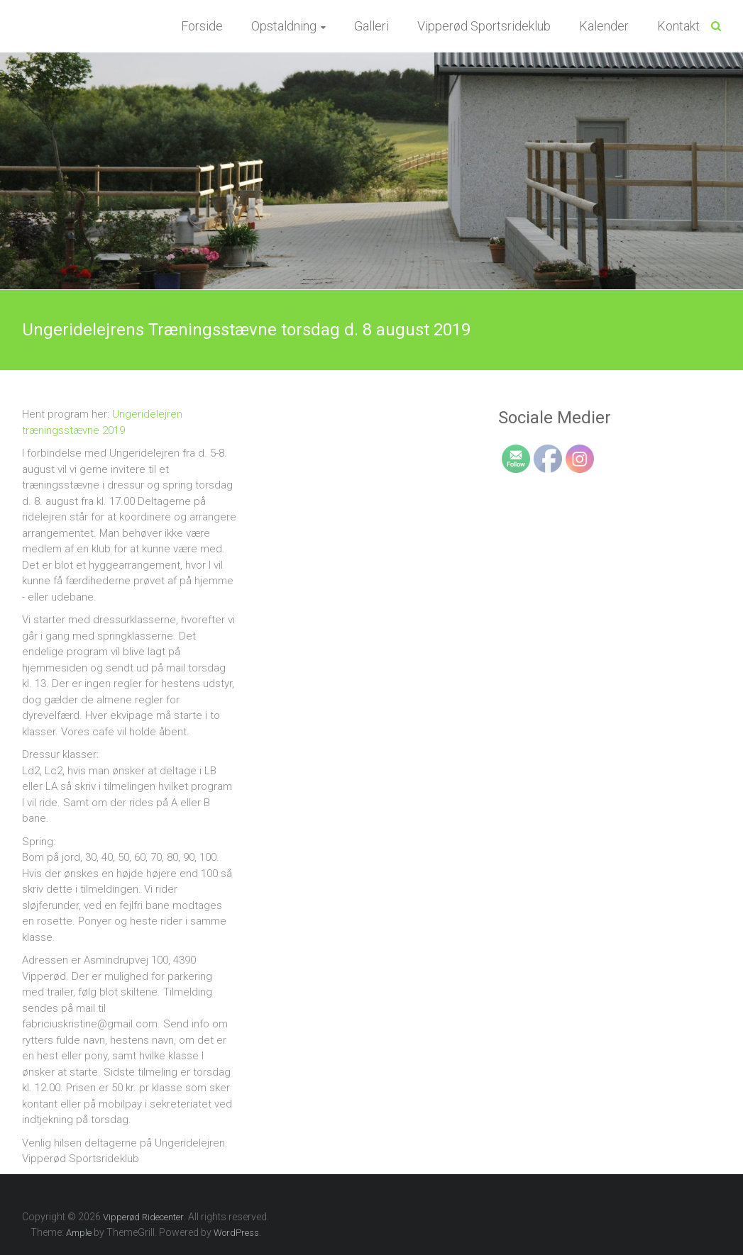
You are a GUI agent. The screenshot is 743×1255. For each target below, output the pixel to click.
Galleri (371, 25)
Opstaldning (284, 25)
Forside (202, 25)
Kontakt (678, 25)
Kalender (604, 25)
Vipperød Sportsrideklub (484, 25)
